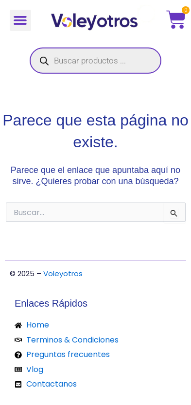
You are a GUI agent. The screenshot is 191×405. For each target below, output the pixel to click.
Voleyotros (63, 273)
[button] (20, 20)
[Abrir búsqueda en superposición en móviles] (95, 60)
